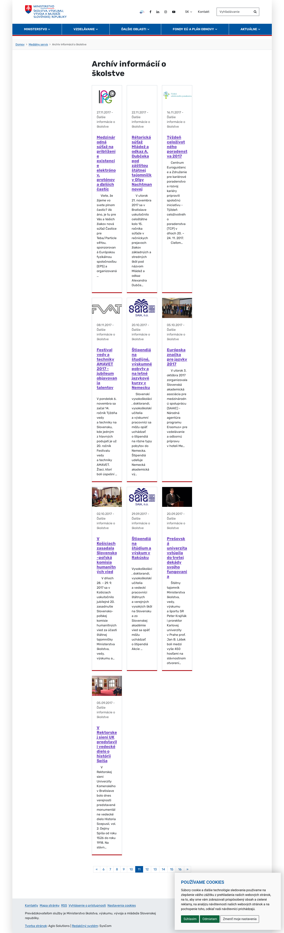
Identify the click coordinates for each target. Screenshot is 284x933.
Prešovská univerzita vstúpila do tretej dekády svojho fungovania (177, 557)
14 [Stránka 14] (163, 869)
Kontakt (203, 13)
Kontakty (31, 905)
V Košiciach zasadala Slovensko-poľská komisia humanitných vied (107, 555)
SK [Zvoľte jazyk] (187, 13)
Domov (20, 44)
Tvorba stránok (36, 926)
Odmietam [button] (209, 919)
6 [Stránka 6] (104, 869)
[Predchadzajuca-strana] (96, 869)
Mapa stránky (50, 905)
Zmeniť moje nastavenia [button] (239, 919)
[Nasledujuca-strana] (187, 869)
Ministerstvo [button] (35, 32)
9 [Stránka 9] (124, 869)
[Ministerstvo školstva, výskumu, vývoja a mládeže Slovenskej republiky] (47, 13)
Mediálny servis (38, 44)
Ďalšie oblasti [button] (133, 32)
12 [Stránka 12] (147, 869)
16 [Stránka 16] (180, 869)
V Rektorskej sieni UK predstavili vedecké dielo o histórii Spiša (107, 744)
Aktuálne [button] (249, 32)
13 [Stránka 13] (155, 869)
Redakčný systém (85, 926)
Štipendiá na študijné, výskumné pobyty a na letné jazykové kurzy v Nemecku (142, 368)
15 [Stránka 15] (171, 869)
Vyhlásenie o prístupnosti (87, 905)
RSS (64, 905)
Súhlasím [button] (190, 919)
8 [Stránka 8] (117, 869)
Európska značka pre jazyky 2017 (177, 356)
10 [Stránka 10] (131, 869)
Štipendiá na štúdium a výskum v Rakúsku (141, 548)
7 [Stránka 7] (110, 869)
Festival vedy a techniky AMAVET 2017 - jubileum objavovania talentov (107, 368)
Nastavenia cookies (122, 905)
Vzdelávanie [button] (84, 32)
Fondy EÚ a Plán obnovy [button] (193, 32)
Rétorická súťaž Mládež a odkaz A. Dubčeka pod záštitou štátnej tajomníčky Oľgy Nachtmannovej (142, 163)
